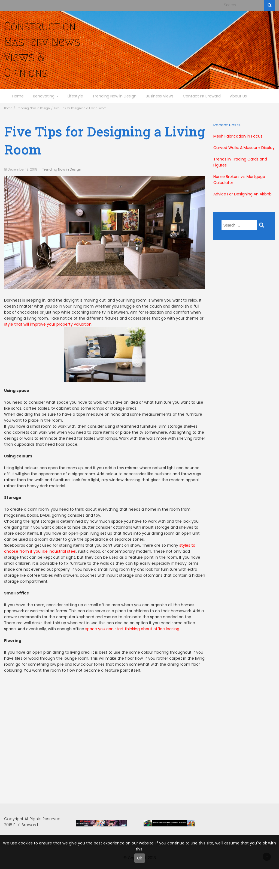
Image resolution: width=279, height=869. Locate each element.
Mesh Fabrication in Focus (237, 136)
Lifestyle (75, 96)
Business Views (160, 96)
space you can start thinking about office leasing (132, 629)
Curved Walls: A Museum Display (244, 147)
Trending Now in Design (114, 96)
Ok (139, 858)
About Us (238, 96)
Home (18, 96)
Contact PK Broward (202, 96)
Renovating (45, 96)
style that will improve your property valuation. (74, 352)
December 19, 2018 (22, 169)
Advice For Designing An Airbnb (242, 194)
